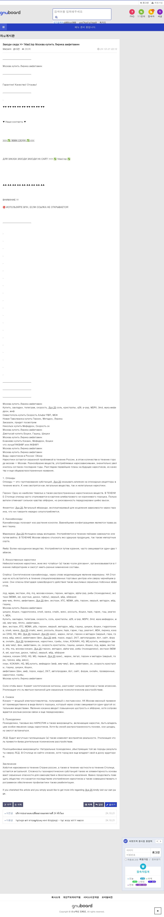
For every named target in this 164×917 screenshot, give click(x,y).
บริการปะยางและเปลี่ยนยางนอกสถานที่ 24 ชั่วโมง (40, 813)
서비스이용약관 (91, 897)
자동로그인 (132, 859)
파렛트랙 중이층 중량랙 (140, 841)
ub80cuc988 (70, 22)
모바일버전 (107, 897)
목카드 (102, 22)
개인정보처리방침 (71, 897)
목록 (88, 804)
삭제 (18, 804)
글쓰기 (110, 804)
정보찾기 (156, 859)
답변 (99, 804)
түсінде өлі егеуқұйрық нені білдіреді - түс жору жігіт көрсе (50, 820)
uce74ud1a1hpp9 (88, 22)
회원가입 (157, 2)
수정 (7, 804)
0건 (16, 49)
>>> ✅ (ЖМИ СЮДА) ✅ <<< (18, 140)
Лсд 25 (52, 407)
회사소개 (55, 897)
